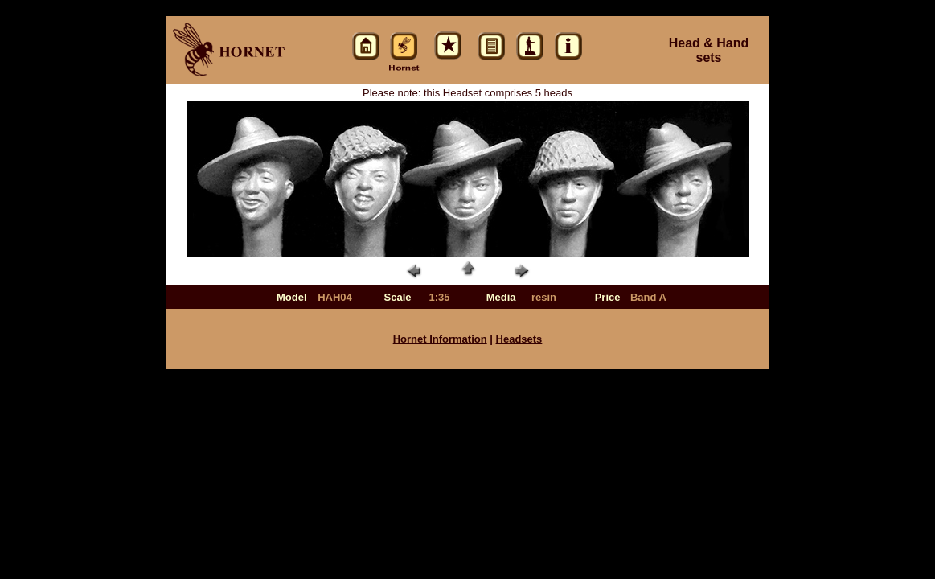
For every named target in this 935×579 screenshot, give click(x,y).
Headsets (519, 339)
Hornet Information (440, 339)
